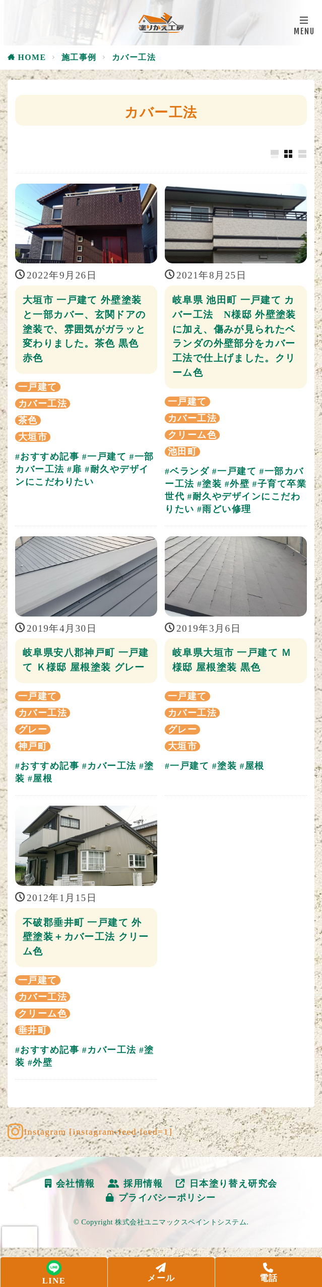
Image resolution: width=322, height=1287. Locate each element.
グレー (32, 744)
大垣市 (32, 437)
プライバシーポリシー (161, 1212)
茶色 (28, 420)
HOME (32, 57)
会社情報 (69, 1198)
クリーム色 (192, 435)
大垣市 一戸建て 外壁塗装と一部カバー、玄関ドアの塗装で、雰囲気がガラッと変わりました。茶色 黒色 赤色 (85, 329)
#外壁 (237, 484)
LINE (54, 1274)
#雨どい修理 (224, 509)
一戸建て (37, 387)
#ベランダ (187, 471)
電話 (268, 1273)
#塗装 (209, 484)
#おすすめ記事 (47, 457)
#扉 (74, 469)
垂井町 (32, 1045)
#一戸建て (104, 457)
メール (161, 1273)
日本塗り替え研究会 (227, 1198)
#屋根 (40, 793)
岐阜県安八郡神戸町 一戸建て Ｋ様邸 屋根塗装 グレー (84, 667)
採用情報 (135, 1198)
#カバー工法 (109, 780)
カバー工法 (134, 57)
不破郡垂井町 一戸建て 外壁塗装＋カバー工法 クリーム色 (83, 951)
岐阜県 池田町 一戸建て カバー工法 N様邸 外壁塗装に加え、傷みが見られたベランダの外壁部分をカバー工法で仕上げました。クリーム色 (234, 336)
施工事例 (79, 57)
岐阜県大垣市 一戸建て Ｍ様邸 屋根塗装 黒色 (232, 660)
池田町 (182, 451)
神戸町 (32, 761)
